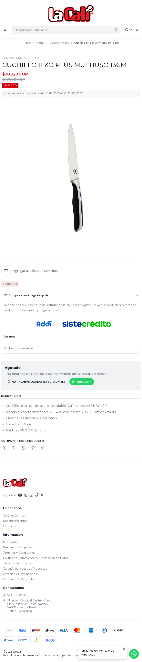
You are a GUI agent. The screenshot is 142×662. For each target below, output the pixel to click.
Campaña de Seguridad (19, 579)
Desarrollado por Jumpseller (63, 655)
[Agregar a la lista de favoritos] (29, 271)
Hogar (40, 42)
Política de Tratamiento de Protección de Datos (35, 558)
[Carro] (137, 30)
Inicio (27, 42)
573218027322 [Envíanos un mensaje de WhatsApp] (15, 595)
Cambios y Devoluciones (20, 574)
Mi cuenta (10, 542)
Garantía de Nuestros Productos (25, 568)
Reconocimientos (15, 521)
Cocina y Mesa (59, 42)
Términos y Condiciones (19, 552)
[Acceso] (129, 30)
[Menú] (4, 30)
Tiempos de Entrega (17, 563)
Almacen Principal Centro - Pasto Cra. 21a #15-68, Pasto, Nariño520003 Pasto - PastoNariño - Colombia (28, 606)
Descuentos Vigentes (18, 547)
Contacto (9, 526)
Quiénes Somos (14, 515)
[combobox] (66, 30)
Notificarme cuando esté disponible (36, 381)
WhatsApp (81, 381)
